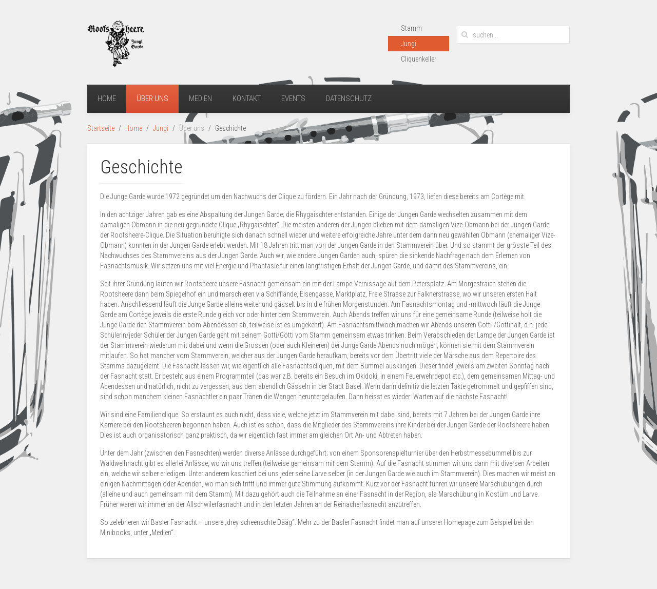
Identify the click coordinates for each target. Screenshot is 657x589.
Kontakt (247, 98)
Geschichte (141, 167)
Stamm (411, 28)
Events (293, 98)
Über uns (152, 98)
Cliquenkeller (418, 59)
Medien (200, 98)
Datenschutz (349, 98)
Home (107, 98)
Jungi (408, 44)
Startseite (100, 128)
